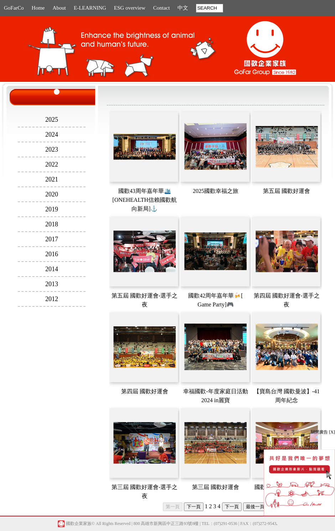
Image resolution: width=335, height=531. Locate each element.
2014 (51, 269)
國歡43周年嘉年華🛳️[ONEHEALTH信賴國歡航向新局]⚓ (144, 200)
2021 (51, 179)
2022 (51, 164)
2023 (51, 149)
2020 (51, 194)
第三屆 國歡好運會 (215, 487)
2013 (51, 284)
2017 (51, 239)
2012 (51, 299)
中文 (182, 8)
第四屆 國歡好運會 (144, 391)
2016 (51, 254)
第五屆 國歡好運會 (286, 191)
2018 (51, 224)
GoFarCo (14, 8)
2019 (51, 209)
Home (38, 8)
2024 (51, 134)
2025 (51, 119)
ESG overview (129, 8)
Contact (161, 8)
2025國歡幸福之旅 (215, 191)
